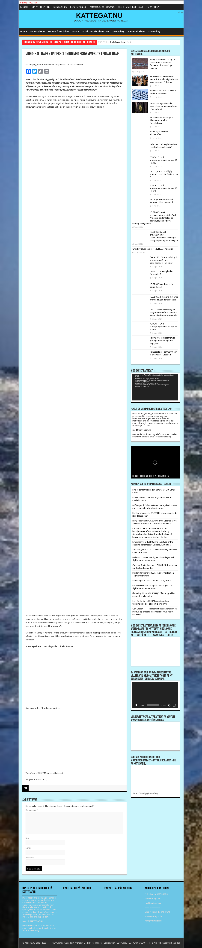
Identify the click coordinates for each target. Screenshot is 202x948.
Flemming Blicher (140, 593)
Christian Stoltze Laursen (143, 565)
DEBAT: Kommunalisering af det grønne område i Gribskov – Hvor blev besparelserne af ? (163, 313)
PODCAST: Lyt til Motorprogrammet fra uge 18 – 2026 (163, 188)
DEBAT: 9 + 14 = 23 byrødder (158, 580)
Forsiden (24, 7)
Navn (28, 838)
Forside (23, 31)
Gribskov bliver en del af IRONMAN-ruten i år (152, 249)
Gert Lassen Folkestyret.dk (147, 609)
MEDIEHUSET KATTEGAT (130, 7)
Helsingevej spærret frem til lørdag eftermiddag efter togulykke (162, 341)
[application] (155, 387)
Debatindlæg (118, 31)
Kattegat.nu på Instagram (102, 7)
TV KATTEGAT (153, 7)
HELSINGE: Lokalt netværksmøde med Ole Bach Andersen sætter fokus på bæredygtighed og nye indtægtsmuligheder (154, 218)
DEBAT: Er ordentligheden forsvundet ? (114, 42)
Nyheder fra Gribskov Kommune (63, 31)
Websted (30, 858)
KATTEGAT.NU (99, 15)
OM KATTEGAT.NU (41, 7)
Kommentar (32, 810)
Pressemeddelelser (136, 31)
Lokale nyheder (37, 31)
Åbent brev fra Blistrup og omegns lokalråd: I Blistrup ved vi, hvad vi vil (155, 612)
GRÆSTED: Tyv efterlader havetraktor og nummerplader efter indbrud (163, 106)
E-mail (28, 848)
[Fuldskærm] (174, 705)
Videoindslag (154, 31)
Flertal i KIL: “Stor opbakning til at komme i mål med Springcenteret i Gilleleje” (163, 260)
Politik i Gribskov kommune (95, 31)
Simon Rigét (137, 580)
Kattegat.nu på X (78, 7)
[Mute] (169, 705)
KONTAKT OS (60, 7)
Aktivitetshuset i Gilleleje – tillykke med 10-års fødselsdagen (161, 120)
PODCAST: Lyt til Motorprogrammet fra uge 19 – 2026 (163, 160)
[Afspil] (136, 705)
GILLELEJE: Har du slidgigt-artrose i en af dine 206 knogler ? (164, 174)
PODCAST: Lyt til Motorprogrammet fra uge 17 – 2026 (163, 327)
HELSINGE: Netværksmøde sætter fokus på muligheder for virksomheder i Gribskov (164, 79)
